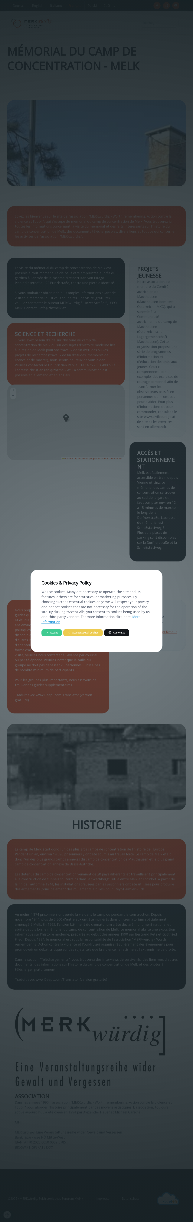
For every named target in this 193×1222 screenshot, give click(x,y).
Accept (52, 632)
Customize (116, 632)
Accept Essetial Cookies (82, 632)
